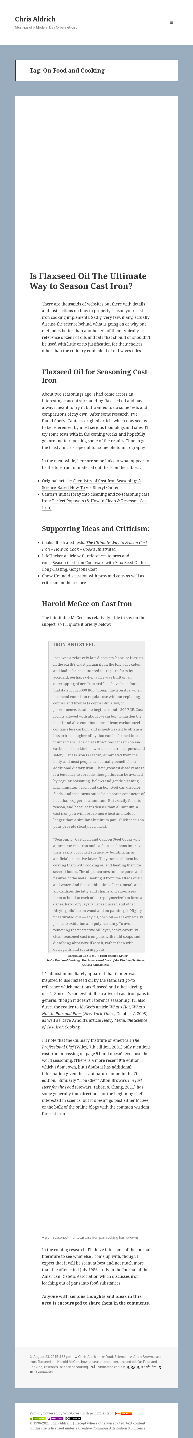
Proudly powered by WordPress (56, 1413)
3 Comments (43, 1372)
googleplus (148, 1366)
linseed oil (128, 1361)
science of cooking (73, 1367)
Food (109, 1356)
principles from (111, 1413)
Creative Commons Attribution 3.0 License (111, 1428)
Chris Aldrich (35, 18)
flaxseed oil (47, 1361)
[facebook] (132, 1367)
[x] (127, 1367)
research (51, 1367)
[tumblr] (159, 1367)
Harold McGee (68, 1361)
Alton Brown (143, 1356)
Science (120, 1356)
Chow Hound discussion (65, 576)
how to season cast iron (99, 1361)
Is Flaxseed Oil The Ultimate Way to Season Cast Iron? (88, 280)
